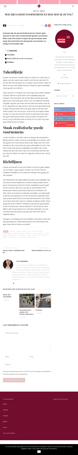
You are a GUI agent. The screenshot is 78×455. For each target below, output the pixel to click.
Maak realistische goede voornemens (19, 58)
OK (39, 451)
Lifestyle (36, 11)
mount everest (38, 233)
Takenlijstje (11, 55)
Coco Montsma (11, 25)
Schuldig (39, 310)
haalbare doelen (18, 233)
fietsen (34, 231)
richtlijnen (21, 235)
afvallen (12, 231)
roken (28, 235)
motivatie (28, 233)
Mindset (42, 11)
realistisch (12, 235)
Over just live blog (9, 433)
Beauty (5, 421)
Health (5, 404)
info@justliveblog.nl (66, 83)
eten (29, 231)
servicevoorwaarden (8, 374)
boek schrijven (22, 231)
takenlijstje (12, 237)
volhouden (21, 237)
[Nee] (75, 450)
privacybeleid (45, 371)
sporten (35, 235)
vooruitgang (31, 237)
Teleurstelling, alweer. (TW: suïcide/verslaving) (26, 312)
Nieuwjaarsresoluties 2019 (41, 250)
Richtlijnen (10, 62)
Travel (5, 427)
